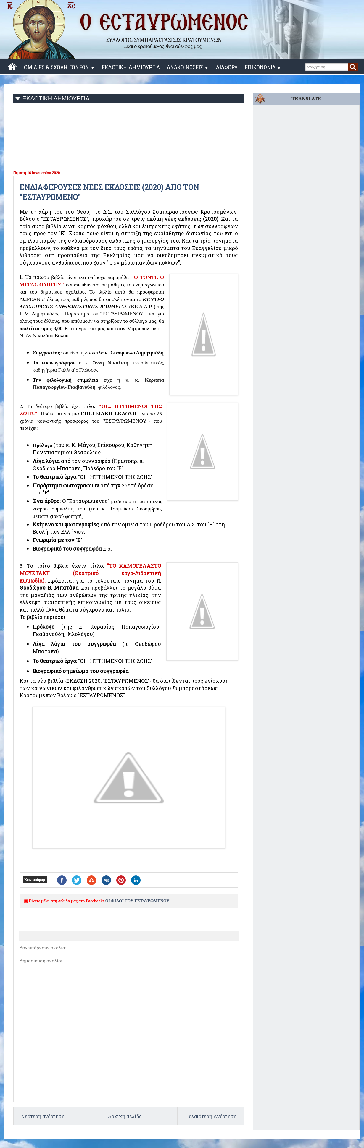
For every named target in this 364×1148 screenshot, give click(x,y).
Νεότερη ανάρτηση (43, 1116)
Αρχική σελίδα (125, 1116)
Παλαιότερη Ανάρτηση (210, 1116)
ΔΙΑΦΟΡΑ (227, 67)
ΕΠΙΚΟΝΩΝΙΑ (263, 67)
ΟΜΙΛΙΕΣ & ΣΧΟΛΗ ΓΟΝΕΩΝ (59, 67)
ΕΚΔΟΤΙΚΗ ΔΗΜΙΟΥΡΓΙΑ (131, 67)
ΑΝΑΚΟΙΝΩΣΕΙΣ (188, 67)
